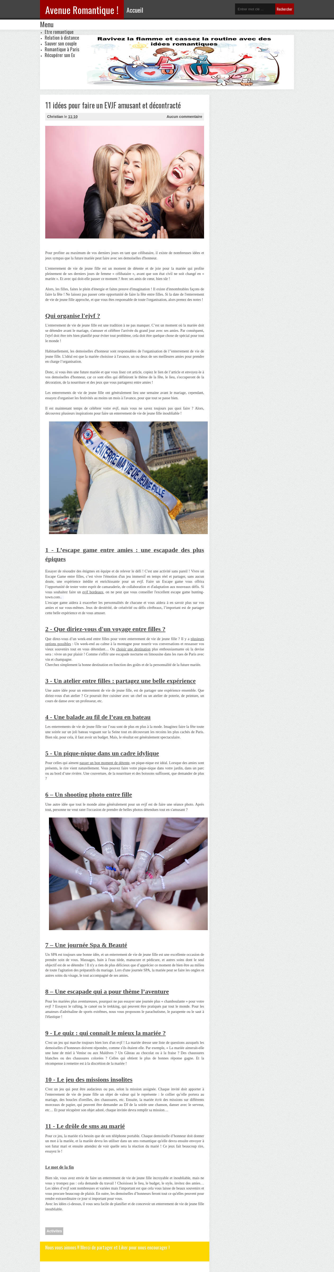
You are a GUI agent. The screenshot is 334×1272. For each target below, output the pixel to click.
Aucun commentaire (184, 116)
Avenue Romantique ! (82, 10)
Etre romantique (59, 31)
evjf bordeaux (92, 592)
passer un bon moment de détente (105, 763)
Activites (54, 1231)
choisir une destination (133, 649)
